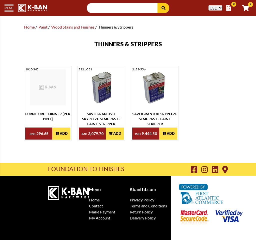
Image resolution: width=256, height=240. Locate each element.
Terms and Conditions (148, 205)
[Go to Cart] (247, 8)
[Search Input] (125, 8)
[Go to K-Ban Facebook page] (196, 169)
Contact (96, 205)
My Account (99, 217)
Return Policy (141, 211)
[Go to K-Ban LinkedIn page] (217, 169)
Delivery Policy (143, 217)
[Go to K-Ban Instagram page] (206, 169)
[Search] (163, 8)
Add (61, 133)
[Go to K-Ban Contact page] (225, 169)
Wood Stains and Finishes (72, 27)
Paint (43, 27)
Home (29, 27)
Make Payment (102, 211)
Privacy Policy (142, 199)
